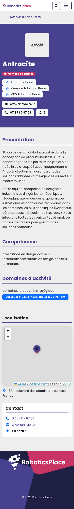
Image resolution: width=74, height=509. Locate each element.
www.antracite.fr (20, 104)
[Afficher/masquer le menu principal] (66, 6)
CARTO (66, 383)
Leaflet (19, 383)
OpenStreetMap (37, 383)
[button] (36, 350)
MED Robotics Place (23, 94)
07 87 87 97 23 (18, 113)
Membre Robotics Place (26, 88)
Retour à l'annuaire (23, 17)
